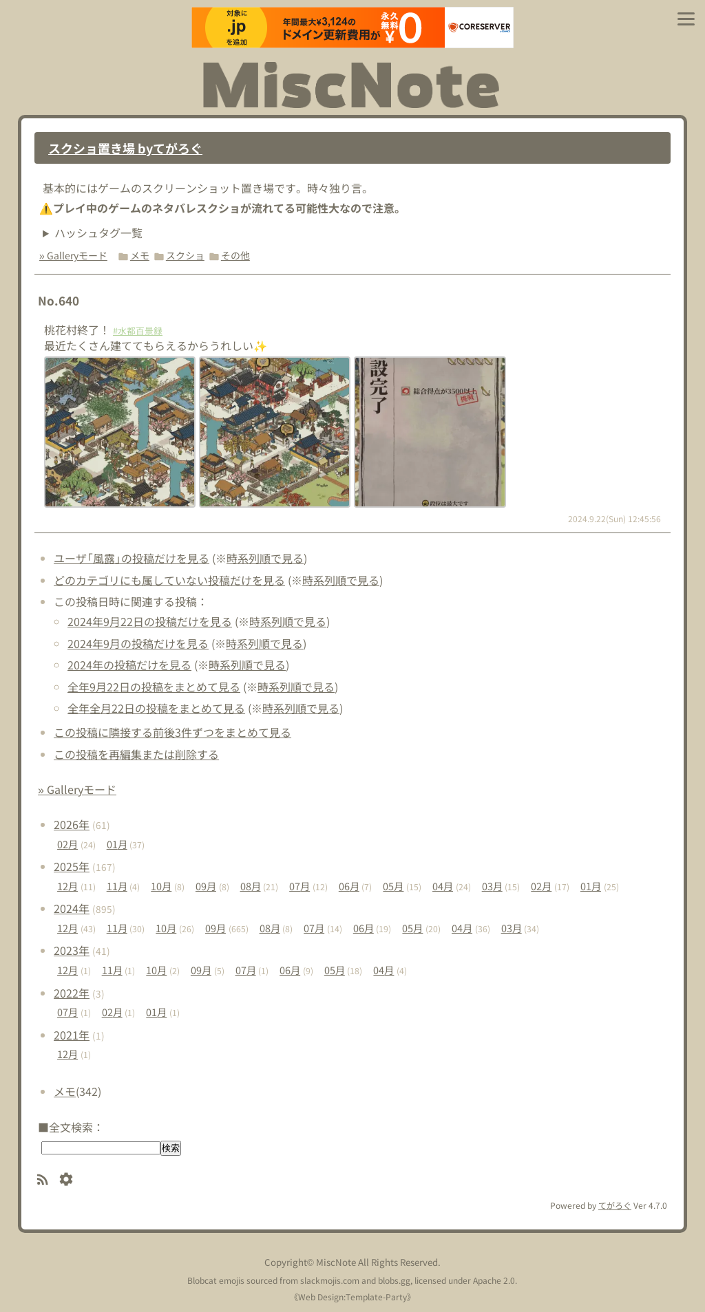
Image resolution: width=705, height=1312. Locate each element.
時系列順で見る (265, 558)
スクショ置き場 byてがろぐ (125, 148)
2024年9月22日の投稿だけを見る (149, 621)
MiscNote (336, 1262)
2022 (72, 993)
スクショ (185, 255)
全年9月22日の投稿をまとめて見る (153, 686)
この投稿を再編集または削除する (136, 754)
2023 (72, 950)
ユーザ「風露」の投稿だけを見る (131, 558)
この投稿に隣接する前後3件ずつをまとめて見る (172, 732)
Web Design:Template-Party (352, 1296)
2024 (72, 908)
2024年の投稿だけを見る (129, 664)
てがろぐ (614, 1205)
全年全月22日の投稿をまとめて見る (156, 708)
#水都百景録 (137, 330)
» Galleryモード (73, 255)
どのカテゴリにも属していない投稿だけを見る (169, 580)
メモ (139, 255)
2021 (72, 1034)
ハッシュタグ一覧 (98, 232)
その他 (235, 255)
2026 (72, 824)
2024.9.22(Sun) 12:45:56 (614, 518)
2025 (72, 866)
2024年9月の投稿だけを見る (138, 643)
